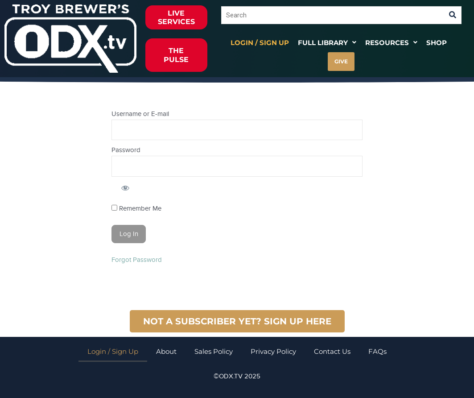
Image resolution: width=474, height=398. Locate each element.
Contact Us (332, 351)
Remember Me (136, 208)
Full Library (327, 42)
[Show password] (125, 188)
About (166, 351)
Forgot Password (136, 260)
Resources (391, 42)
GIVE (341, 61)
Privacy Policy (273, 351)
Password (125, 150)
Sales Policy (213, 351)
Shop (436, 42)
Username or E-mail (140, 114)
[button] (327, 42)
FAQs (377, 351)
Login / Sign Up (260, 42)
